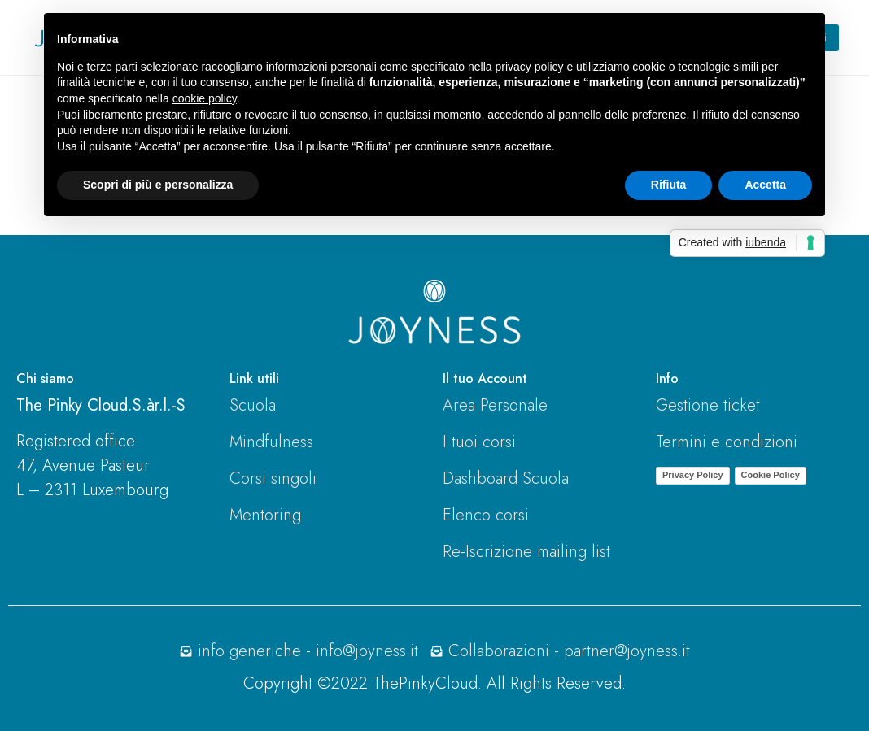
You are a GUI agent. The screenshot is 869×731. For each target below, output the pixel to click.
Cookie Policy (770, 475)
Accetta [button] (765, 184)
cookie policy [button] (204, 98)
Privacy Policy (692, 475)
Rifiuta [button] (669, 184)
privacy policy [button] (530, 66)
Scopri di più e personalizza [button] (158, 184)
